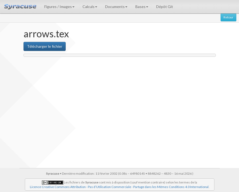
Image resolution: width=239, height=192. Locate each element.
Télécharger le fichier (44, 46)
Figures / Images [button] (59, 6)
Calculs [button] (90, 6)
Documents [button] (116, 6)
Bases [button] (141, 6)
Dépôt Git (164, 6)
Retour (228, 17)
